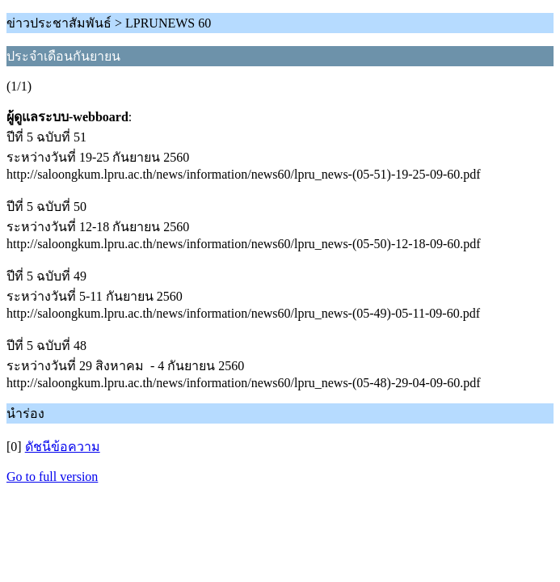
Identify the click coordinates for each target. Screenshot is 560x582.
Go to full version (52, 476)
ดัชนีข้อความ (62, 446)
